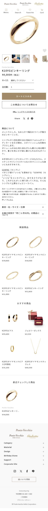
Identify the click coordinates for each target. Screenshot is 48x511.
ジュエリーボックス (34, 330)
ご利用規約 (24, 498)
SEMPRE (6, 169)
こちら (10, 200)
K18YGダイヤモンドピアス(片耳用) (12, 363)
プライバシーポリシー (24, 501)
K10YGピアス (8, 330)
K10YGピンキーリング (35, 288)
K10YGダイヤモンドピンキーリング (12, 255)
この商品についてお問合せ (24, 104)
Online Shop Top (24, 491)
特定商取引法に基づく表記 (24, 494)
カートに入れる (24, 96)
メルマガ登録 (24, 480)
